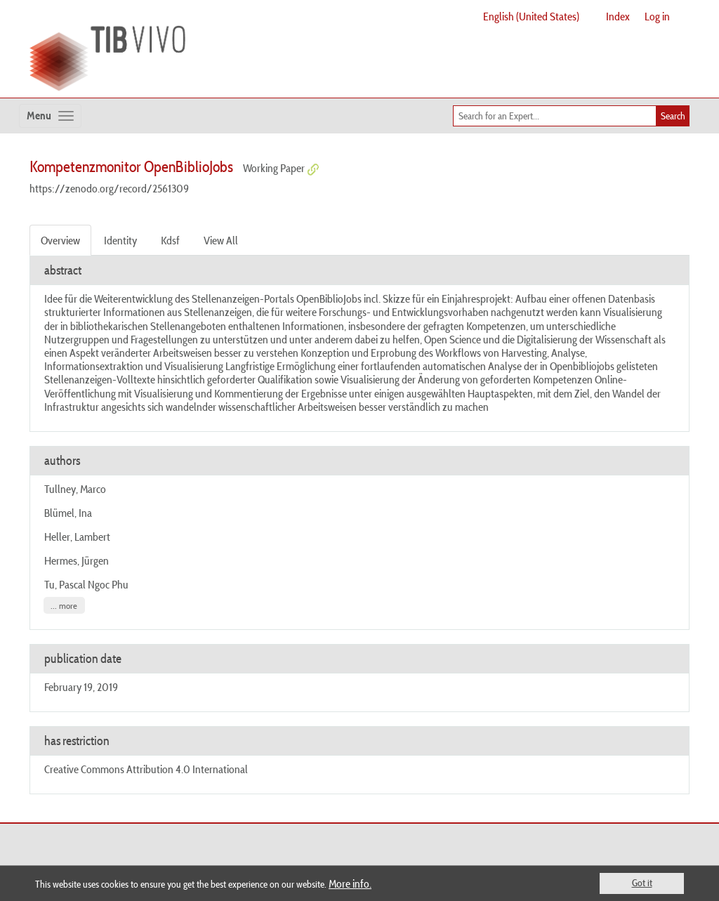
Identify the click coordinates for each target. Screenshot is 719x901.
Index (618, 16)
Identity (120, 240)
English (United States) (531, 16)
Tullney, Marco (75, 489)
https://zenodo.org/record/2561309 (109, 188)
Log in (657, 16)
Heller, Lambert (77, 537)
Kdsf (170, 240)
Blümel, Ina (68, 513)
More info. (350, 883)
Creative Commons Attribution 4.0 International (146, 769)
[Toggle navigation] (50, 116)
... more (64, 606)
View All (221, 240)
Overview (60, 240)
